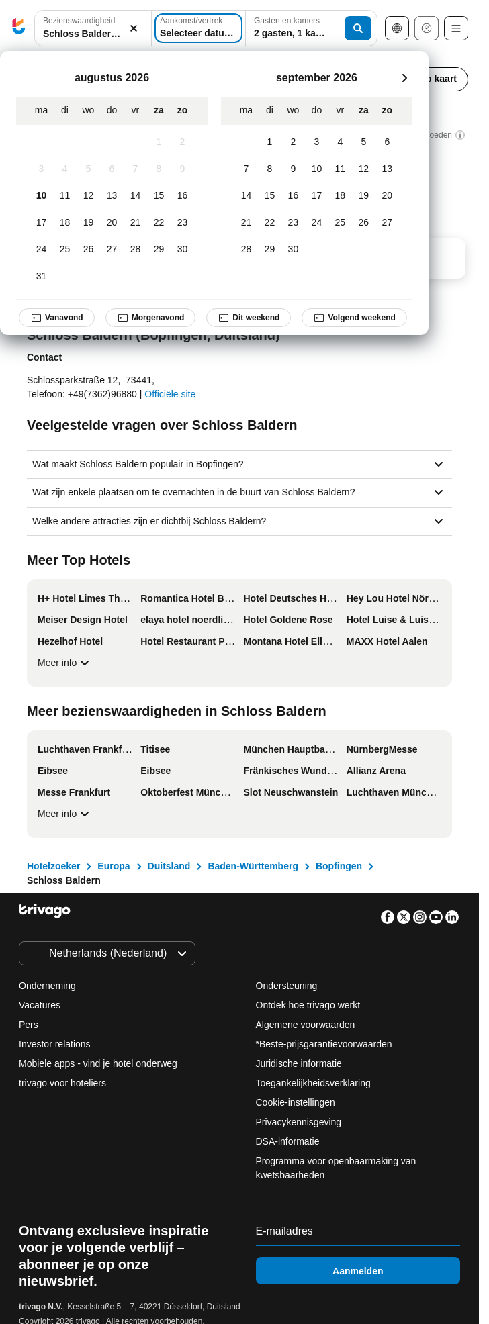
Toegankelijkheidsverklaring (313, 1083)
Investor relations (55, 1044)
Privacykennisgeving (299, 1122)
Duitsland (169, 866)
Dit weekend (248, 318)
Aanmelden (357, 1271)
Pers (28, 1024)
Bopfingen (339, 866)
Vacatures (39, 1005)
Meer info (65, 663)
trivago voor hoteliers (62, 1083)
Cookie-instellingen (297, 1102)
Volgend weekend (354, 318)
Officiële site (169, 394)
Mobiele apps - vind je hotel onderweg (98, 1063)
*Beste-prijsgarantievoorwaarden (324, 1044)
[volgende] (404, 78)
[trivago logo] (19, 28)
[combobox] (93, 28)
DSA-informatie (288, 1141)
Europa (113, 866)
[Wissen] (134, 28)
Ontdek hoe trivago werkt (308, 1005)
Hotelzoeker (53, 866)
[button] (93, 28)
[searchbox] (93, 34)
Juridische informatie (299, 1063)
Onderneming (47, 985)
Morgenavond (151, 318)
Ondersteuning (287, 985)
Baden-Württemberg (253, 866)
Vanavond (56, 318)
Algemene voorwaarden (305, 1024)
